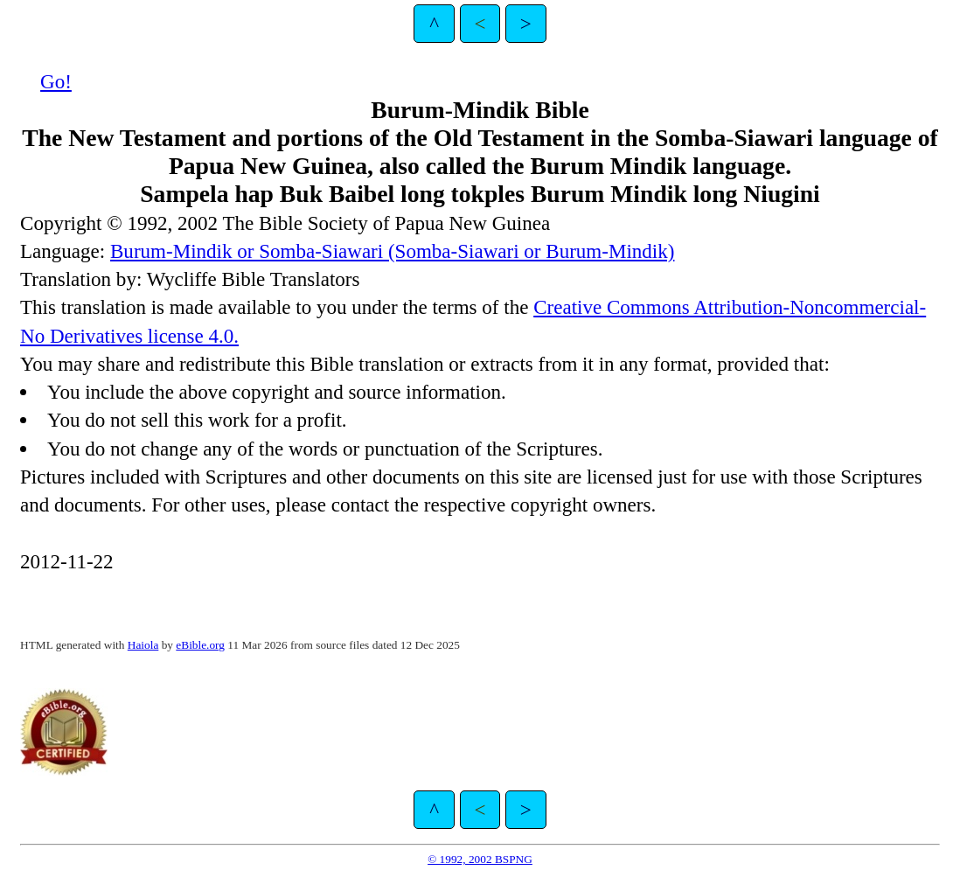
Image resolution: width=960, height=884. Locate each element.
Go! (56, 81)
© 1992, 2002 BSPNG (480, 859)
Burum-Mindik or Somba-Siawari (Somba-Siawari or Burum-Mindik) (392, 251)
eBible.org (200, 644)
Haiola (143, 644)
